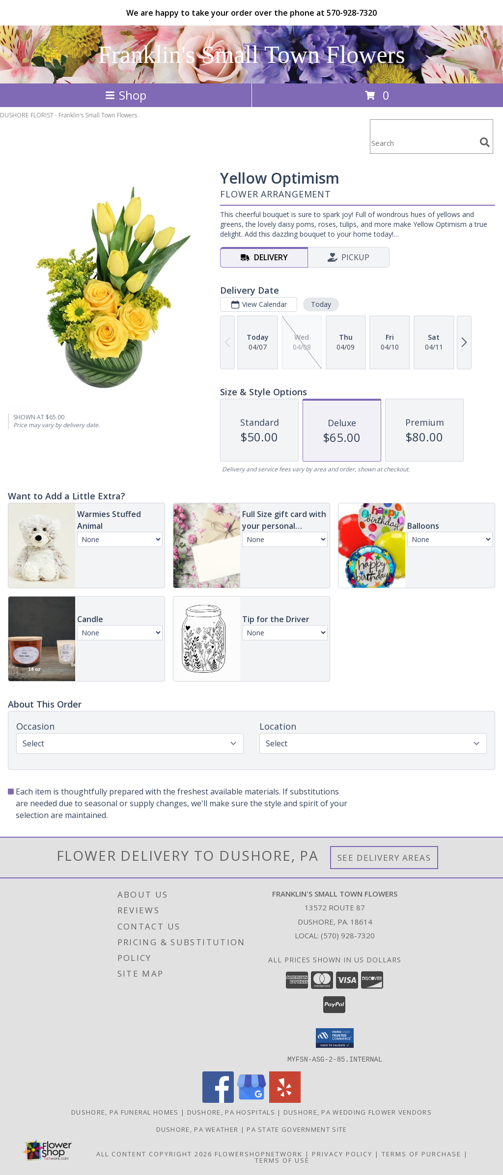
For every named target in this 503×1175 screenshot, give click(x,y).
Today (321, 304)
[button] (335, 1038)
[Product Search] (422, 142)
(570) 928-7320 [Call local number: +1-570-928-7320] (348, 935)
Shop (125, 95)
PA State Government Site (297, 1128)
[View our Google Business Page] (251, 1099)
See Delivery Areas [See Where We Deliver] (384, 857)
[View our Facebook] (218, 1099)
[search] (485, 142)
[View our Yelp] (285, 1099)
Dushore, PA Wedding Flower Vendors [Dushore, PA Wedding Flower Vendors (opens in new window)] (357, 1111)
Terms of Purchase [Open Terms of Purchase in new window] (421, 1153)
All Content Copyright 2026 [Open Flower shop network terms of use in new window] (154, 1153)
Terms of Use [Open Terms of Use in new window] (282, 1159)
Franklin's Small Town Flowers (251, 54)
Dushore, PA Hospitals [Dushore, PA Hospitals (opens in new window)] (231, 1111)
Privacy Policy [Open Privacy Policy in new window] (342, 1153)
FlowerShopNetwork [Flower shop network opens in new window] (259, 1153)
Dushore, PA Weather (197, 1128)
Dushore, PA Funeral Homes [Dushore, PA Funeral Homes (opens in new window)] (125, 1111)
